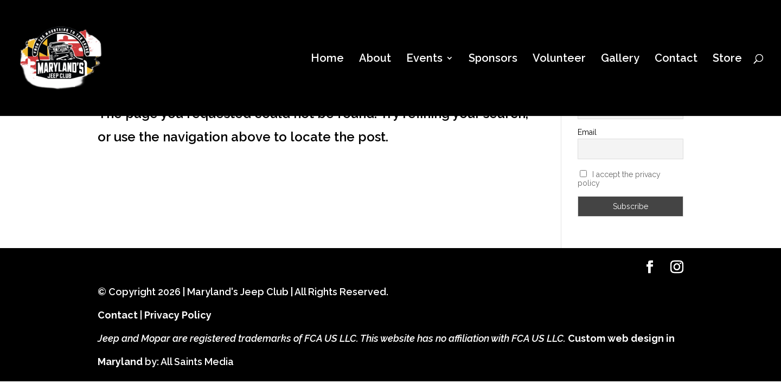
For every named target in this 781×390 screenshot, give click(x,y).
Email (587, 132)
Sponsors (493, 59)
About (375, 59)
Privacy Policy (178, 315)
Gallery (620, 59)
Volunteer (559, 59)
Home (327, 59)
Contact (676, 59)
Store (727, 59)
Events (424, 59)
